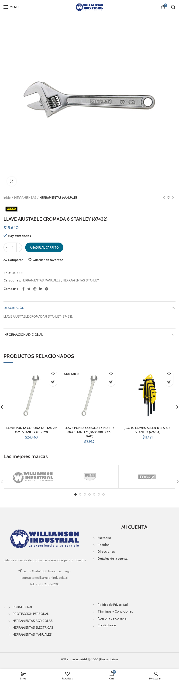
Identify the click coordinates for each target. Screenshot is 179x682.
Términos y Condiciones (115, 611)
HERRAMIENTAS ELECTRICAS (33, 627)
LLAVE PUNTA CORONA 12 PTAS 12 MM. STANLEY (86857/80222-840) (89, 432)
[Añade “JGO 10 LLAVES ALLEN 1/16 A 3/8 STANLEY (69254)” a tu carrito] (169, 382)
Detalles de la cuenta (112, 558)
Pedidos (104, 545)
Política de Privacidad (113, 605)
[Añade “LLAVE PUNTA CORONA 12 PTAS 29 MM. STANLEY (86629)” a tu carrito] (53, 382)
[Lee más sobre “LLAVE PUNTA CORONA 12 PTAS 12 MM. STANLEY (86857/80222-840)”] (111, 382)
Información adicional (23, 334)
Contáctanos (107, 625)
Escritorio (104, 538)
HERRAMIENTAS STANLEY (81, 280)
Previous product (163, 197)
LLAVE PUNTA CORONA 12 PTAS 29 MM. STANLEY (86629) (31, 430)
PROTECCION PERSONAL (31, 614)
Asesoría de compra (112, 618)
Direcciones (106, 551)
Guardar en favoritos (48, 259)
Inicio (7, 197)
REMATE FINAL (23, 607)
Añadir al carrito (44, 247)
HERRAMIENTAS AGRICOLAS (33, 621)
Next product (173, 197)
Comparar (15, 259)
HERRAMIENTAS (25, 197)
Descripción (13, 308)
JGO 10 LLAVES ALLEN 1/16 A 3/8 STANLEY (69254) (147, 430)
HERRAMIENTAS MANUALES (59, 197)
